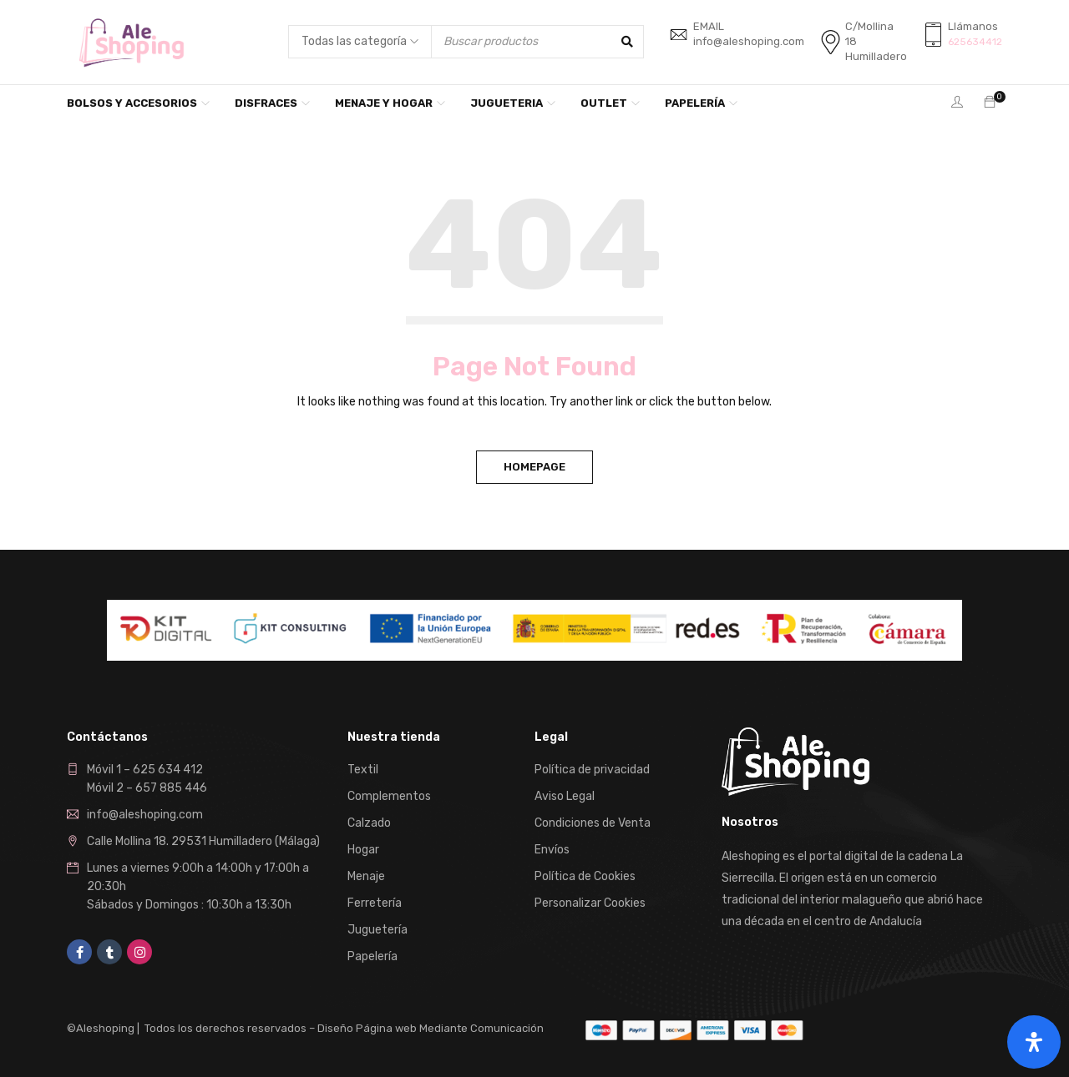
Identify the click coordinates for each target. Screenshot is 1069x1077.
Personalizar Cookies (590, 903)
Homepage (534, 466)
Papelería (372, 956)
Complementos (389, 796)
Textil (362, 769)
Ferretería (374, 903)
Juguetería (377, 930)
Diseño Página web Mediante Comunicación (430, 1028)
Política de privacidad (592, 769)
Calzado (369, 823)
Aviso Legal (564, 796)
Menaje (366, 876)
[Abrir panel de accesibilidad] (1034, 1042)
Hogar (363, 850)
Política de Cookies (585, 876)
